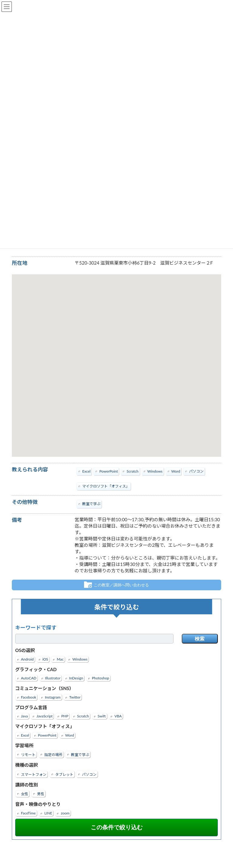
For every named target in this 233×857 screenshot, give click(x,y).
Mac (60, 659)
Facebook (28, 697)
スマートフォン (33, 774)
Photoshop (100, 678)
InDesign (76, 678)
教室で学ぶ (80, 755)
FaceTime (28, 813)
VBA (118, 716)
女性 (24, 794)
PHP (65, 716)
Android (27, 659)
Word (69, 735)
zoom (65, 813)
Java (24, 716)
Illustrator (53, 678)
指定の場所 (53, 755)
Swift (102, 716)
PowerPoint (47, 735)
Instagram (53, 697)
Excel (25, 735)
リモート (28, 755)
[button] (116, 360)
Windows (79, 659)
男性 (40, 794)
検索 (199, 639)
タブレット (64, 774)
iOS (45, 659)
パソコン (89, 774)
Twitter (74, 697)
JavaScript (44, 716)
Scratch (83, 716)
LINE (48, 813)
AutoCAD (28, 678)
